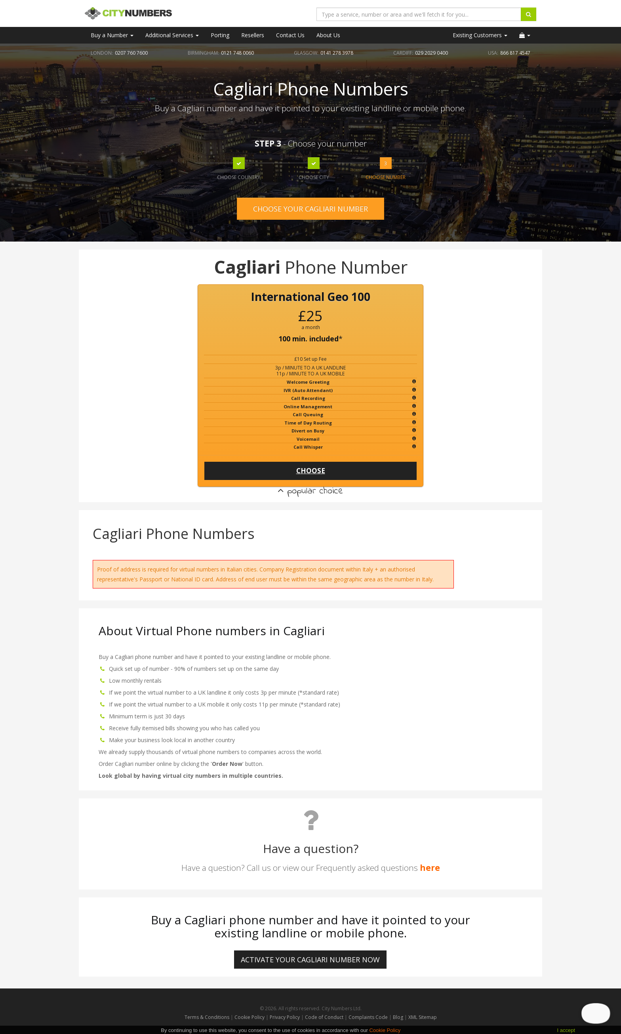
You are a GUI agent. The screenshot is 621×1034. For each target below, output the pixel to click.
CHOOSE (310, 470)
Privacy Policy (285, 1017)
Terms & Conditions (207, 1017)
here (430, 867)
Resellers (252, 35)
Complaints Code (368, 1017)
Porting (220, 35)
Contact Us (290, 35)
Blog (398, 1017)
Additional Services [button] (172, 35)
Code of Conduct (325, 1017)
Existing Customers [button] (480, 35)
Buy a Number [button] (112, 35)
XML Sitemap (422, 1017)
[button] (524, 35)
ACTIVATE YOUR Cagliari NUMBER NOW (310, 959)
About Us (328, 35)
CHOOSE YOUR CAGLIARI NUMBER (310, 208)
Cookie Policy (249, 1017)
